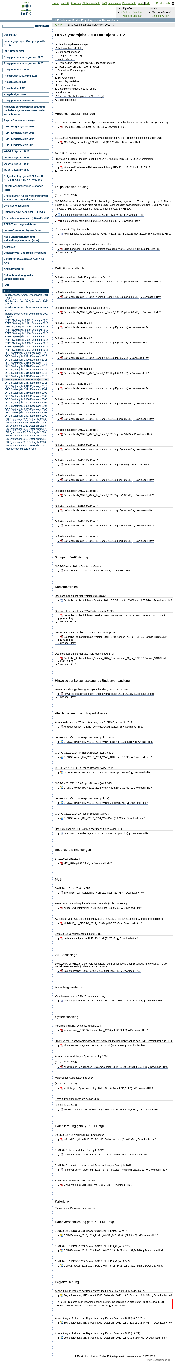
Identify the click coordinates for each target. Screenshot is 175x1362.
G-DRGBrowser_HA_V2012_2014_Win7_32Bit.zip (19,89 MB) (96, 741)
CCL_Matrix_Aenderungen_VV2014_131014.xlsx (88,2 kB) (94, 833)
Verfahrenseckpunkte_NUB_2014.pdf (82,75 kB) (88, 938)
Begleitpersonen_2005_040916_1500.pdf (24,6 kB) (90, 970)
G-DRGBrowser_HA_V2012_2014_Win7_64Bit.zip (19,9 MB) (95, 757)
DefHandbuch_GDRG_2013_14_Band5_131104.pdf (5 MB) (94, 464)
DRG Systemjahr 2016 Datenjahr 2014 (26, 372)
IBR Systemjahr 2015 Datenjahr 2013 (25, 442)
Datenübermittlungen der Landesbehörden (18, 277)
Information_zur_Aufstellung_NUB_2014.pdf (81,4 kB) (91, 892)
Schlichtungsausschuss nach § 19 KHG (24, 261)
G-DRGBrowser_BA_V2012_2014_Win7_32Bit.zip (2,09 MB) (95, 772)
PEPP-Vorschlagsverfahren (20, 224)
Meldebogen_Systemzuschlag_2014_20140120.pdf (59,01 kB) (96, 1088)
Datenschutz (129, 3)
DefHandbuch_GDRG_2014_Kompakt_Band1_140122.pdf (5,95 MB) (99, 281)
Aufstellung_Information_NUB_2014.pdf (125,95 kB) (90, 908)
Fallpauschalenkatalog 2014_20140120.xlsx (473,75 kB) (90, 214)
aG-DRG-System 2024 (16, 163)
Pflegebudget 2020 (15, 94)
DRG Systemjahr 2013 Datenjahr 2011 (26, 382)
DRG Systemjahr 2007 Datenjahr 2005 (26, 402)
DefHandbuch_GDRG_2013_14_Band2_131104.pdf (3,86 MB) (96, 418)
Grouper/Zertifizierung (70, 55)
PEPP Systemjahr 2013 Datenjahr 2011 (26, 349)
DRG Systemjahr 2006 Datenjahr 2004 (26, 405)
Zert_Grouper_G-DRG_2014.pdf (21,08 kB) (85, 570)
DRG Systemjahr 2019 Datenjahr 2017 (26, 363)
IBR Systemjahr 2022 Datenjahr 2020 (25, 419)
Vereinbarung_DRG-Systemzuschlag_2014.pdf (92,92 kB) (93, 1030)
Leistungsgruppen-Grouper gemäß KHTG (24, 43)
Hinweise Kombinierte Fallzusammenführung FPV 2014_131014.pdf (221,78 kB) (105, 167)
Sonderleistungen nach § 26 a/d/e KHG (26, 218)
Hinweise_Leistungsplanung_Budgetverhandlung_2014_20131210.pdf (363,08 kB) (107, 693)
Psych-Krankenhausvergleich (21, 120)
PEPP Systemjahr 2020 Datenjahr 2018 (26, 326)
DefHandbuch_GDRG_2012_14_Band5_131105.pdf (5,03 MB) (96, 540)
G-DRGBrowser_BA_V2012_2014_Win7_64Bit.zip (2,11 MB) (95, 787)
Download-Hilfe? (117, 127)
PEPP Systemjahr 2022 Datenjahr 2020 (26, 320)
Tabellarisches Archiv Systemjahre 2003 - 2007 (26, 315)
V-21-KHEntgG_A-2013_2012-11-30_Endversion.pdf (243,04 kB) (97, 1139)
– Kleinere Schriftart (131, 15)
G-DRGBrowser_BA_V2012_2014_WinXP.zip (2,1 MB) (92, 818)
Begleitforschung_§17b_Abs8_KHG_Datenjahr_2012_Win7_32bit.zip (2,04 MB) (105, 1322)
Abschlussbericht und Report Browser (81, 713)
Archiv (58, 24)
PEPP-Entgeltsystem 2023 (19, 145)
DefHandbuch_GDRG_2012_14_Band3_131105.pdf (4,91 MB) (96, 510)
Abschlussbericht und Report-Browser (78, 66)
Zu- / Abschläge (66, 77)
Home (55, 3)
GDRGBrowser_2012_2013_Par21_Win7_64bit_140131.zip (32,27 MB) (101, 1265)
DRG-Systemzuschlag (16, 205)
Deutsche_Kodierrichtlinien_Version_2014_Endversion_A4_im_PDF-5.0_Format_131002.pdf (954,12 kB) (112, 617)
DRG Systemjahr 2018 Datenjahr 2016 (26, 366)
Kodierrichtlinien (66, 59)
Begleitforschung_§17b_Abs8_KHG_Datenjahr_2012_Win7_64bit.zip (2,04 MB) (105, 1295)
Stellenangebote (91, 3)
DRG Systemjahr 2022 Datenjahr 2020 (26, 353)
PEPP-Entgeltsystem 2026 (19, 126)
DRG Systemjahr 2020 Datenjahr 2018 (26, 359)
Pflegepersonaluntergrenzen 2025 (23, 63)
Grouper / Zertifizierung (71, 557)
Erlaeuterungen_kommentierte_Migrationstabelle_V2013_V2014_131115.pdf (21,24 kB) (110, 249)
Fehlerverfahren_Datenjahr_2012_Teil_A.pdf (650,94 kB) (93, 1154)
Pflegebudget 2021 (15, 88)
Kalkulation (64, 92)
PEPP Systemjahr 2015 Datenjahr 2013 (26, 343)
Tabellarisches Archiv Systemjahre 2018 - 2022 (26, 296)
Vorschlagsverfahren (69, 81)
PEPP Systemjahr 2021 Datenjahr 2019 (26, 323)
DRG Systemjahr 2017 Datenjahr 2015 (26, 369)
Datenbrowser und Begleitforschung (25, 252)
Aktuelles (76, 3)
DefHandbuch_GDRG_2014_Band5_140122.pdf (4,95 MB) (94, 388)
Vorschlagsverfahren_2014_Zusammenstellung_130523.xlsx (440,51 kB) (101, 1000)
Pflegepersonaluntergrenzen (20, 448)
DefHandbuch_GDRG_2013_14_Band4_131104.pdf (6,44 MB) (96, 449)
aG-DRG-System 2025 (16, 157)
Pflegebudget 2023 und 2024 (20, 75)
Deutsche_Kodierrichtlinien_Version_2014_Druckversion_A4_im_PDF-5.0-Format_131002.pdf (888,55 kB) (113, 638)
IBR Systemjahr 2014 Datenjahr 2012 (25, 445)
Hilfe (147, 3)
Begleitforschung (67, 100)
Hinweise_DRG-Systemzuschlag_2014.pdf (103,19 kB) (92, 1045)
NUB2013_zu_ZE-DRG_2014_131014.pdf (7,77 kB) (90, 923)
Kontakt (65, 3)
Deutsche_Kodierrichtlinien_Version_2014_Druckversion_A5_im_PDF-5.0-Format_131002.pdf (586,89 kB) (113, 660)
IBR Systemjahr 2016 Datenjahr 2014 (25, 439)
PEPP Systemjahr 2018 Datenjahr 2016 (26, 333)
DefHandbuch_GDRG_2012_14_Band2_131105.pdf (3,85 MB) (96, 495)
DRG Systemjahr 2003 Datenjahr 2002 (26, 415)
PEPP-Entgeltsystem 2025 (19, 132)
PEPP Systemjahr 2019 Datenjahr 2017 (26, 330)
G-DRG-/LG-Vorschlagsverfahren (23, 230)
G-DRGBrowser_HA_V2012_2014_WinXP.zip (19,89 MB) (93, 802)
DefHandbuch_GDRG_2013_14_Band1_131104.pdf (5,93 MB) (96, 403)
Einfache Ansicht (161, 15)
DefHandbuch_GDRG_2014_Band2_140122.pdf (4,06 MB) (94, 342)
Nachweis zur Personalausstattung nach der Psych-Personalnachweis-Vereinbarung (24, 110)
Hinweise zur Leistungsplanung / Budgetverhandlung (86, 63)
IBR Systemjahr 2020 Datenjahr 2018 (25, 425)
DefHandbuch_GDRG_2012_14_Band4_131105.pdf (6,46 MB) (96, 525)
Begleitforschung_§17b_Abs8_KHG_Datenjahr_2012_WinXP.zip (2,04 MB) (102, 1337)
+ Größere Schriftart (131, 12)
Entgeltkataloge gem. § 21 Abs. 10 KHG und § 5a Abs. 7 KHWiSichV (23, 178)
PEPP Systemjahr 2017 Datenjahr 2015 (26, 336)
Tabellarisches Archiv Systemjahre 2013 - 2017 (26, 303)
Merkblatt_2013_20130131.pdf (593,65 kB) (85, 1185)
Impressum (114, 3)
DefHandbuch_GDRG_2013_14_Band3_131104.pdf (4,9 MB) (95, 434)
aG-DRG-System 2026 (16, 151)
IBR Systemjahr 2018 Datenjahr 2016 (25, 432)
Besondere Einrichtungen (71, 70)
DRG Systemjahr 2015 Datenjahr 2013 (26, 376)
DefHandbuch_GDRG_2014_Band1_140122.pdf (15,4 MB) (94, 327)
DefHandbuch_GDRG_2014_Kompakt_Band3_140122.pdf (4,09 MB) (99, 312)
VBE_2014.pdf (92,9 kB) (75, 863)
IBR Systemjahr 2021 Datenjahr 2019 (25, 422)
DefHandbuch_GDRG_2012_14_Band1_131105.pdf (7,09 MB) (96, 479)
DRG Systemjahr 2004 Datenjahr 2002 (26, 412)
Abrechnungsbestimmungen (73, 44)
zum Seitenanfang (159, 1360)
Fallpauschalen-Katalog (70, 48)
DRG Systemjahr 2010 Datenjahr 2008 (26, 392)
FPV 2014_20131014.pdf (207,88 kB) (82, 127)
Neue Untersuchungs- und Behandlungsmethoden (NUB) (21, 238)
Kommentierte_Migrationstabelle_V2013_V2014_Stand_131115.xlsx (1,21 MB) (105, 233)
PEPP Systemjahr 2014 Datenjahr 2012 (26, 346)
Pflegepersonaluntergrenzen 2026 (23, 57)
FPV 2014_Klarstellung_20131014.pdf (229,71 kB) (89, 142)
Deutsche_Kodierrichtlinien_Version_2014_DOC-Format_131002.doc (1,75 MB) (105, 600)
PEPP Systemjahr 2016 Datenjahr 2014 (26, 339)
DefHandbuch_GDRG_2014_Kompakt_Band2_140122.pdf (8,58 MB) (99, 296)
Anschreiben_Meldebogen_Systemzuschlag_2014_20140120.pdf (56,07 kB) (103, 1066)
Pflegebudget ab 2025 (16, 69)
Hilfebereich (118, 1305)
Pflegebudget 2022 (15, 82)
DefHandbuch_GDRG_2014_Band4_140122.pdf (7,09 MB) (94, 373)
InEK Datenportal (14, 51)
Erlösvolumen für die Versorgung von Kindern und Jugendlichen (26, 197)
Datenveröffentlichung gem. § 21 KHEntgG (81, 96)
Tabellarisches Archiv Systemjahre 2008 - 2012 (26, 309)
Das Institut (10, 34)
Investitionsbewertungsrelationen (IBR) (23, 188)
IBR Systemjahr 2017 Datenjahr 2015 (25, 435)
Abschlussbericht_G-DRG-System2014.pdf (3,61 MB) (91, 726)
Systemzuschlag (67, 85)
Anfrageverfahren (14, 269)
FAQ (6, 285)
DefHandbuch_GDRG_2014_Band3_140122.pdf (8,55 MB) (94, 357)
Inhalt (141, 3)
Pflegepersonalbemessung (19, 100)
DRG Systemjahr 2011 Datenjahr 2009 (26, 389)
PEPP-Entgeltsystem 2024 (19, 138)
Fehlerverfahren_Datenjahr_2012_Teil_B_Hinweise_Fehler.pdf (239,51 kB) (102, 1169)
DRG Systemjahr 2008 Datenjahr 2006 (26, 399)
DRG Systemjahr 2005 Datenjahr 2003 (26, 409)
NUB (60, 74)
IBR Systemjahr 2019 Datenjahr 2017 (25, 429)
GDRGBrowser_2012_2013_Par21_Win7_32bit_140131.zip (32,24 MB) (101, 1250)
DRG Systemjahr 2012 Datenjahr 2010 (26, 386)
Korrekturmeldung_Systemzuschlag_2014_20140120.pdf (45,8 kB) (98, 1109)
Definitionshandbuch (69, 52)
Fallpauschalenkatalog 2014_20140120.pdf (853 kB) (88, 221)
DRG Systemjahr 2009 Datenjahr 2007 (26, 396)
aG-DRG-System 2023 (16, 169)
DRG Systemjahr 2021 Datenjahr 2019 (26, 356)
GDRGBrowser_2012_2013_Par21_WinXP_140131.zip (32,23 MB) (98, 1235)
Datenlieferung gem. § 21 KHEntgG (77, 89)
